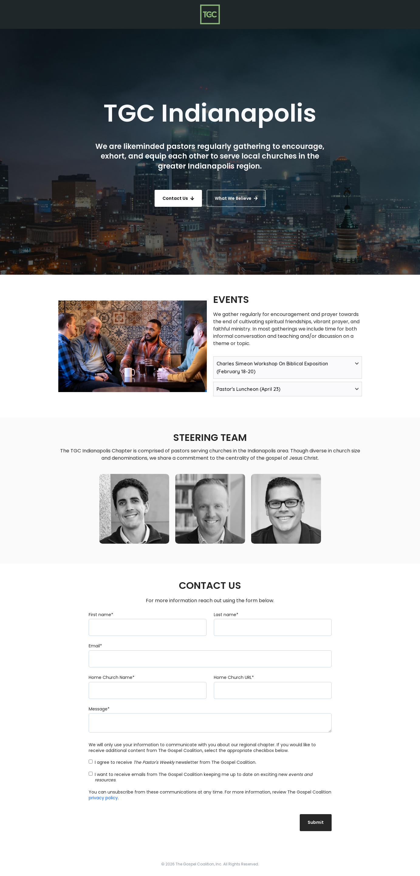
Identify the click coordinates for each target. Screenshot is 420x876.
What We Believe (236, 198)
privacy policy (103, 798)
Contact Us (178, 198)
